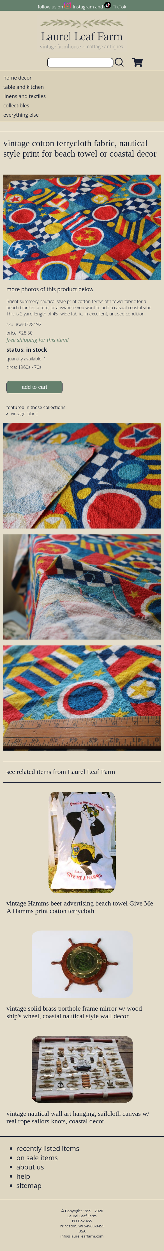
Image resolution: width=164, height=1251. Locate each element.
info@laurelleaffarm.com (82, 1236)
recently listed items (48, 1148)
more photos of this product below (49, 289)
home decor (17, 77)
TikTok (119, 7)
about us (30, 1166)
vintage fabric (24, 413)
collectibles (16, 105)
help (23, 1176)
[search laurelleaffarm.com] (121, 62)
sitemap (29, 1185)
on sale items (37, 1157)
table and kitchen (23, 86)
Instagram (83, 7)
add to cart (34, 387)
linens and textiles (24, 96)
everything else (21, 114)
